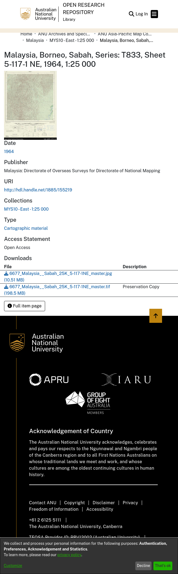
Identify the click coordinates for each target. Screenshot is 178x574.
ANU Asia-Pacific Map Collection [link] (125, 34)
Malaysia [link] (35, 40)
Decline (143, 565)
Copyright (74, 502)
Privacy (130, 502)
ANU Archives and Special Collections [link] (65, 34)
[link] (26, 209)
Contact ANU (42, 502)
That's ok (163, 565)
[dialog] (89, 556)
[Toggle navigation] (154, 14)
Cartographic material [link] (26, 228)
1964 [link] (9, 151)
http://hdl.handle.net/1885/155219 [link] (38, 190)
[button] (131, 14)
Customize (13, 565)
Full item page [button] (25, 305)
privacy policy (69, 555)
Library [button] (69, 19)
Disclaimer (104, 502)
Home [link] (26, 34)
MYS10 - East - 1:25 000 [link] (71, 40)
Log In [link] (142, 13)
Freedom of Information (54, 509)
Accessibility (99, 509)
